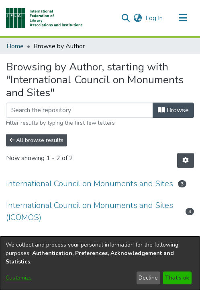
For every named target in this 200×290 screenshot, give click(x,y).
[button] (44, 18)
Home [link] (15, 46)
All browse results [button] (36, 140)
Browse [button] (173, 110)
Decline (148, 278)
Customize (19, 278)
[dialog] (100, 263)
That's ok (177, 278)
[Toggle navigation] (182, 18)
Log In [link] (154, 18)
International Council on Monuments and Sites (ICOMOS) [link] (89, 211)
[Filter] (79, 110)
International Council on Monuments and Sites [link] (89, 183)
